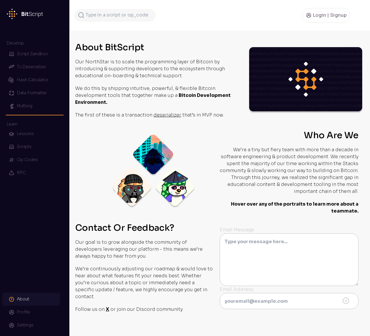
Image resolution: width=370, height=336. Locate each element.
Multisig (20, 106)
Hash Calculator (28, 80)
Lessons (21, 134)
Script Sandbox (28, 54)
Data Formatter (28, 93)
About (19, 299)
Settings (21, 325)
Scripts (20, 147)
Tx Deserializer (27, 67)
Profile (19, 312)
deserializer (167, 115)
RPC (17, 173)
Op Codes (23, 160)
